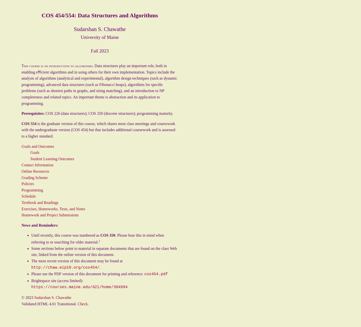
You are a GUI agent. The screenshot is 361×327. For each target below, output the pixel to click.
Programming (32, 190)
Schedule (29, 196)
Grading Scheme (35, 178)
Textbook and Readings (40, 202)
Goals (34, 152)
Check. (83, 302)
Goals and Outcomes (38, 146)
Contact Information (37, 165)
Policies (28, 184)
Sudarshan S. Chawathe (52, 296)
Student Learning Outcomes (52, 159)
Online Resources (35, 171)
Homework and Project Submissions (50, 215)
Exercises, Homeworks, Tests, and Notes (53, 209)
